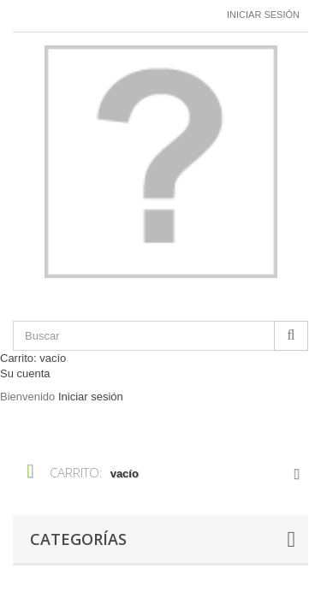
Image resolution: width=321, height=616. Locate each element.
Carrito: (33, 358)
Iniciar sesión (263, 14)
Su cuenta (25, 373)
